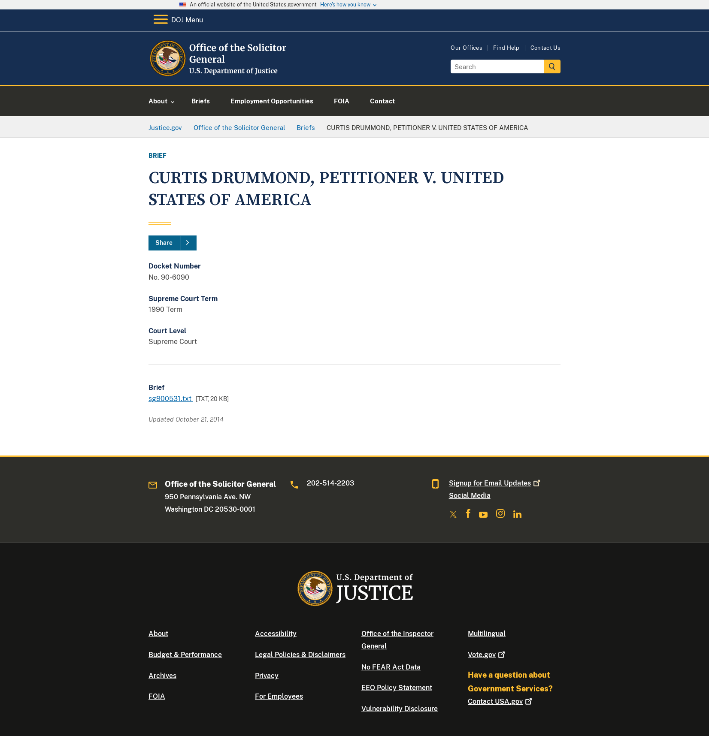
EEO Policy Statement (396, 688)
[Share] (172, 243)
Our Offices (466, 48)
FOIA (156, 696)
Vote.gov (487, 655)
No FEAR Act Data (391, 667)
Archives (162, 676)
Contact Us (545, 48)
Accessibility (276, 634)
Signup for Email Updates (495, 483)
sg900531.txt (170, 399)
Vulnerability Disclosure (399, 709)
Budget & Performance (185, 655)
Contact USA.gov (501, 701)
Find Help (506, 48)
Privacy (267, 676)
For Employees (279, 696)
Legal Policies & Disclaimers (300, 655)
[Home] (218, 75)
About (158, 634)
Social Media (470, 496)
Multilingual (487, 634)
